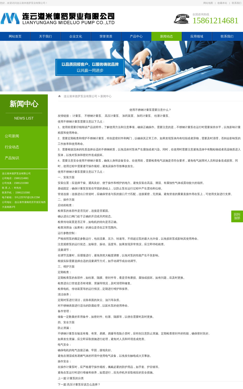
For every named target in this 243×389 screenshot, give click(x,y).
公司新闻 (12, 136)
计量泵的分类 (75, 378)
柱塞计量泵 (161, 115)
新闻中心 (106, 96)
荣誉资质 (106, 36)
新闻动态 (166, 36)
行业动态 (12, 147)
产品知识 (12, 158)
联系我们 (236, 3)
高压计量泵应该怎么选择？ (83, 384)
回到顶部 (237, 216)
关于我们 (45, 36)
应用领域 (196, 36)
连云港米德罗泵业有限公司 (80, 96)
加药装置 (127, 115)
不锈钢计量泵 (92, 115)
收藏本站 (222, 3)
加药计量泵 (144, 115)
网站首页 (15, 36)
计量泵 (77, 115)
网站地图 (208, 3)
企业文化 (75, 36)
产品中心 (136, 36)
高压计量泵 (112, 115)
